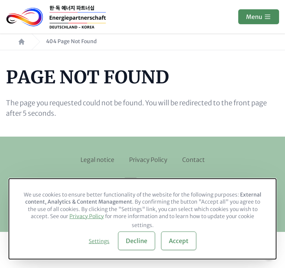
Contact (193, 159)
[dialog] (142, 219)
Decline (136, 241)
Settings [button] (99, 241)
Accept (179, 241)
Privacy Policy (148, 159)
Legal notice (97, 159)
